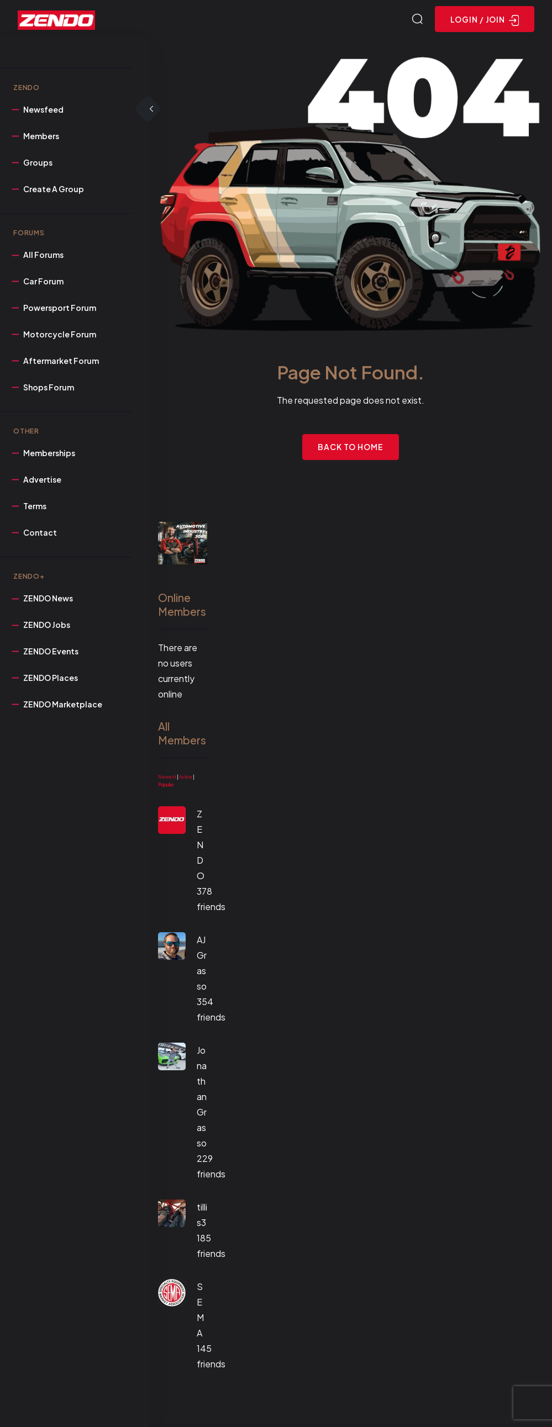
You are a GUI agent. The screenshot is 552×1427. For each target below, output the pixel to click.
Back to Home (350, 448)
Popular (166, 786)
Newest (167, 778)
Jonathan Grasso (202, 1098)
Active (185, 778)
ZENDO (200, 846)
